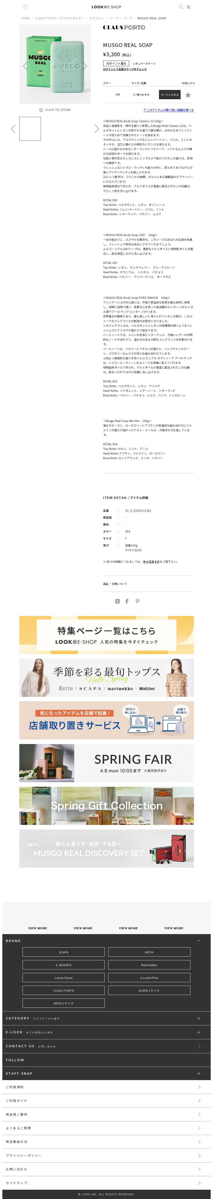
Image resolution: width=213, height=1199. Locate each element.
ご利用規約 (15, 1087)
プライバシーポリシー (24, 1155)
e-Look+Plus (149, 978)
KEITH (149, 952)
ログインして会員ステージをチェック (125, 69)
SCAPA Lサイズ (149, 990)
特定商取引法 (17, 1142)
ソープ (114, 18)
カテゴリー (97, 18)
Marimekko (149, 965)
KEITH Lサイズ (64, 1003)
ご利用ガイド (17, 1100)
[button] (84, 66)
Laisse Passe (64, 978)
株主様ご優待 (17, 1114)
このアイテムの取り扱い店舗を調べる (169, 110)
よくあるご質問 (18, 1128)
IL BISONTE (64, 965)
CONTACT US (31, 1046)
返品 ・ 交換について (115, 584)
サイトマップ (17, 1183)
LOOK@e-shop (106, 7)
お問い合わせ (17, 1169)
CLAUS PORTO (63, 990)
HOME (26, 18)
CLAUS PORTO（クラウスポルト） (60, 18)
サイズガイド (151, 561)
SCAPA (63, 952)
